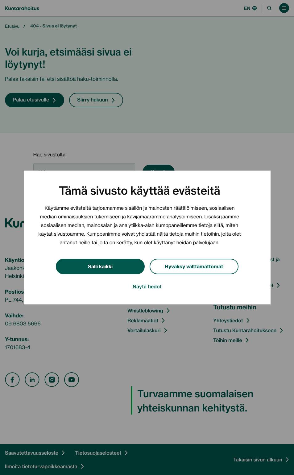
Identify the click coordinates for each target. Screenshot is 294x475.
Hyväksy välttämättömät (194, 266)
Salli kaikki (100, 266)
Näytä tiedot (147, 286)
